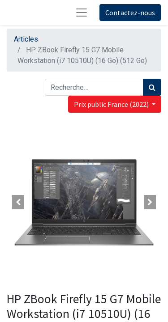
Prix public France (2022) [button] (112, 104)
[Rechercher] (152, 87)
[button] (18, 202)
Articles (26, 39)
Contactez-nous (130, 12)
